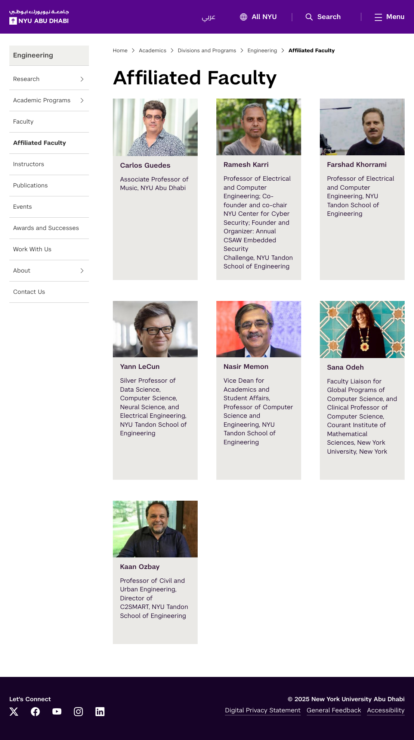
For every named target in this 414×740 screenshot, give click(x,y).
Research (26, 79)
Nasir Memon (245, 367)
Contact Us (29, 292)
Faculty (23, 122)
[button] (325, 17)
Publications (30, 186)
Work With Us (32, 250)
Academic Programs (42, 101)
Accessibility (386, 710)
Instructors (28, 164)
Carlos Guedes (145, 165)
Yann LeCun (140, 367)
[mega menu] (387, 17)
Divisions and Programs (207, 50)
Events (22, 207)
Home (120, 50)
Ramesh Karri (246, 165)
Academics (153, 50)
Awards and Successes (46, 228)
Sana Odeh (345, 367)
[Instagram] (78, 712)
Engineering (262, 50)
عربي (209, 17)
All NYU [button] (256, 17)
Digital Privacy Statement (262, 710)
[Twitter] (13, 712)
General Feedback (334, 710)
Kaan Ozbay (140, 567)
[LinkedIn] (100, 712)
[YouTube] (56, 712)
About (21, 271)
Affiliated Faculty (39, 143)
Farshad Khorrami (357, 165)
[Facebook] (35, 712)
